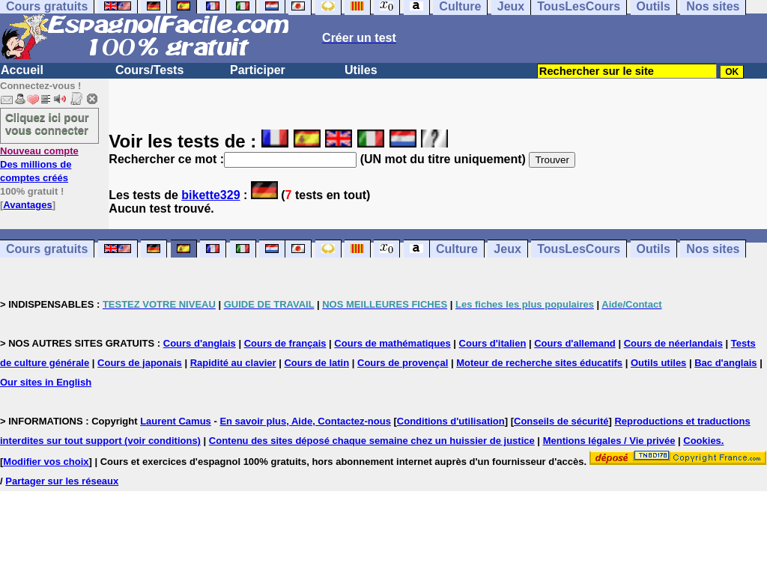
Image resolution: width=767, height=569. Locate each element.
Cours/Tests (149, 70)
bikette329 (210, 195)
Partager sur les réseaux (61, 481)
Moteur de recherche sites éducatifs (539, 362)
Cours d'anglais (199, 343)
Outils (653, 249)
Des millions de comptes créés (39, 164)
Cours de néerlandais (673, 343)
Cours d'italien (493, 343)
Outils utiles (658, 362)
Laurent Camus (175, 421)
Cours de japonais (139, 362)
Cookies (702, 440)
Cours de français (285, 343)
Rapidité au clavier (233, 362)
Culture (457, 249)
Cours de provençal (402, 362)
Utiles (361, 70)
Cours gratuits (47, 249)
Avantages (27, 204)
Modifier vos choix (45, 461)
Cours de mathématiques (392, 343)
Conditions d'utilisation (451, 421)
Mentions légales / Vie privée (609, 440)
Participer (257, 70)
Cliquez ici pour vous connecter (47, 123)
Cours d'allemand (575, 343)
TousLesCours (578, 249)
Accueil (22, 70)
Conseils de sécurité (561, 421)
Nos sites (712, 249)
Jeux (507, 249)
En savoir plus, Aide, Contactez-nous (305, 421)
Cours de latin (316, 362)
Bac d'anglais (725, 362)
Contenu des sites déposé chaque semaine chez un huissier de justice (372, 440)
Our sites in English (45, 382)
